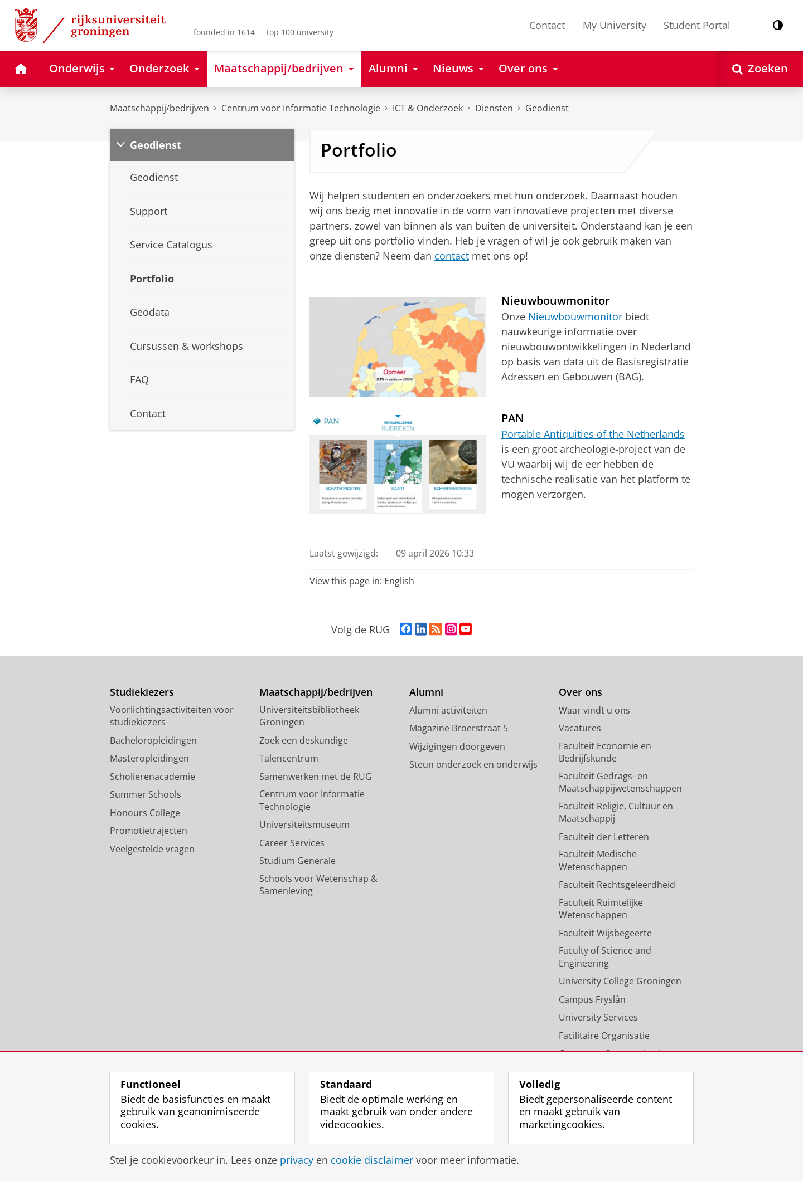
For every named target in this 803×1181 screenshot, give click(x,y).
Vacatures (580, 728)
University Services (598, 1017)
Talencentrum (288, 758)
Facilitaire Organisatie (604, 1035)
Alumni (426, 692)
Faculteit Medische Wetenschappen (598, 860)
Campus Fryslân (592, 999)
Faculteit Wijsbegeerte (605, 933)
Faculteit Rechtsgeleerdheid (617, 885)
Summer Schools (145, 794)
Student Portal (697, 25)
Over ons (580, 692)
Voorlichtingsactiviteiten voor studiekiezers (172, 716)
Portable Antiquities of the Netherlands (593, 434)
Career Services (292, 843)
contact (451, 255)
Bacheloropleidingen (153, 740)
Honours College (145, 813)
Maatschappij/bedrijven (159, 108)
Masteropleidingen (149, 758)
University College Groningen (620, 981)
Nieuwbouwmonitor (575, 316)
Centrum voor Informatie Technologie (300, 108)
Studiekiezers (142, 692)
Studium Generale (297, 861)
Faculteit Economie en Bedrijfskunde (605, 752)
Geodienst (547, 108)
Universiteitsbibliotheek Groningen (309, 716)
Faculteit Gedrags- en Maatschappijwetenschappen (620, 782)
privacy (296, 1160)
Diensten (494, 108)
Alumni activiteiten (448, 710)
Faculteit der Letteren (604, 837)
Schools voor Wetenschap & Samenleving (318, 884)
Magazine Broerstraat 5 (458, 728)
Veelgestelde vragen (152, 849)
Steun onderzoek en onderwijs (473, 764)
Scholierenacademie (152, 776)
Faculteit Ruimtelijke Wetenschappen (601, 908)
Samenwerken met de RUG (315, 776)
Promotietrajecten (148, 830)
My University (614, 25)
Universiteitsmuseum (304, 824)
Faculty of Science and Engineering (605, 956)
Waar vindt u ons (594, 710)
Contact (547, 25)
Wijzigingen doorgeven (457, 746)
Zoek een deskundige (303, 740)
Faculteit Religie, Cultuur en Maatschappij (616, 812)
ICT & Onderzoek (428, 108)
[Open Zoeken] (760, 69)
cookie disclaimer (372, 1160)
